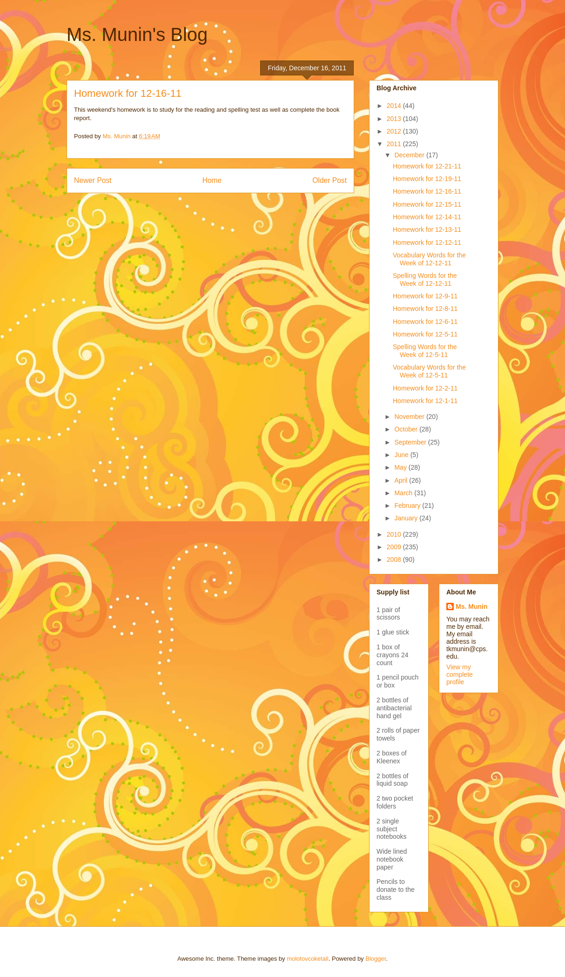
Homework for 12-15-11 (427, 204)
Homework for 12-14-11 (427, 217)
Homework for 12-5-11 (425, 334)
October (406, 429)
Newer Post (93, 180)
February (408, 505)
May (401, 467)
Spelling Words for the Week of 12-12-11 (425, 279)
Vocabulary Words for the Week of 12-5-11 (429, 371)
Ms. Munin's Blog (137, 34)
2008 (395, 559)
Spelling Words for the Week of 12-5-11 (425, 350)
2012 (395, 131)
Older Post (329, 180)
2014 (395, 105)
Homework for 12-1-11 (425, 400)
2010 (395, 534)
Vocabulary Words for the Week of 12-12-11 (429, 259)
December (410, 155)
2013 (395, 118)
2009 (395, 547)
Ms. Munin (471, 606)
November (410, 416)
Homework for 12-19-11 (427, 178)
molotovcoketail (308, 958)
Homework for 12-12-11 (427, 242)
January (406, 518)
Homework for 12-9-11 (425, 296)
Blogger (375, 958)
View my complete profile (459, 674)
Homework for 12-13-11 (427, 229)
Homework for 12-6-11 (425, 321)
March (404, 493)
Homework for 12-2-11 (425, 388)
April (401, 480)
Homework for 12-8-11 (425, 308)
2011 (395, 144)
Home (212, 180)
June (402, 454)
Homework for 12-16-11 (427, 191)
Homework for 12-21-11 (427, 166)
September (411, 442)
